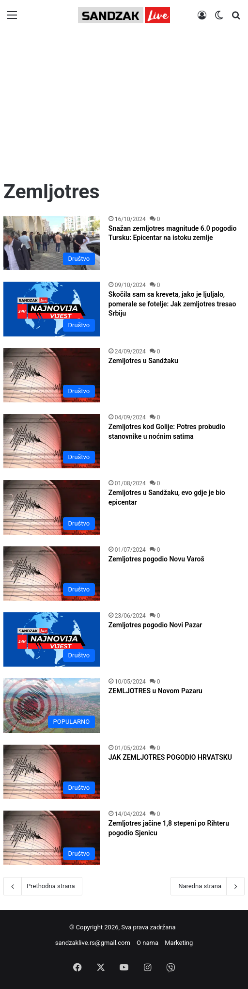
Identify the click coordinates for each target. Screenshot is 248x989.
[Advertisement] (124, 105)
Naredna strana (207, 886)
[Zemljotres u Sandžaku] (51, 375)
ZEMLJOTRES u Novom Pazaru (155, 691)
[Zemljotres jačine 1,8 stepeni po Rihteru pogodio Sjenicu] (51, 838)
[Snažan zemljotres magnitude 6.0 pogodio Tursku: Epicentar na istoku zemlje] (51, 243)
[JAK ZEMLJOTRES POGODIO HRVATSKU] (51, 772)
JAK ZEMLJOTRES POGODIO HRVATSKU (170, 757)
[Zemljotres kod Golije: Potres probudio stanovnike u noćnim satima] (51, 441)
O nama (147, 942)
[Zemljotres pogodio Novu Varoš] (51, 573)
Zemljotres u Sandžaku (143, 361)
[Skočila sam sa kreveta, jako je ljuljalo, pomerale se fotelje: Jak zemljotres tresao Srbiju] (51, 309)
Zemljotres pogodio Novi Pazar (155, 625)
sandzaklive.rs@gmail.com (92, 942)
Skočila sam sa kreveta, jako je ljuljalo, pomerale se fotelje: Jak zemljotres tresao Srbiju (172, 303)
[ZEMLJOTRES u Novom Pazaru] (51, 705)
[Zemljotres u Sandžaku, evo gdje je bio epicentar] (51, 507)
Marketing (179, 942)
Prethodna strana (43, 886)
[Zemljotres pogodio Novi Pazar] (51, 639)
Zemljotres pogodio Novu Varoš (156, 559)
